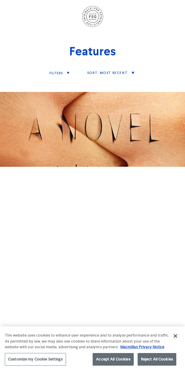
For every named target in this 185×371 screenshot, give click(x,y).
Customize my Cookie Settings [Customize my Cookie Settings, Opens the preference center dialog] (35, 360)
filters (56, 73)
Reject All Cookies (157, 360)
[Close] (175, 337)
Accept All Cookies (113, 360)
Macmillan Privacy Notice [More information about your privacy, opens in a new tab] (142, 348)
